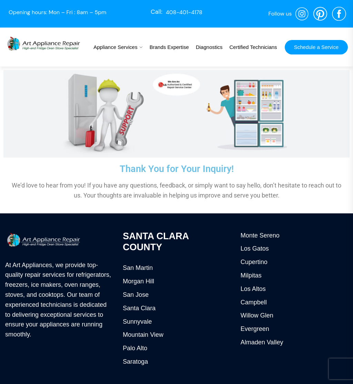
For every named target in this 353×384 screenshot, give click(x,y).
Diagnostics (209, 47)
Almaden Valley (262, 342)
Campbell (254, 302)
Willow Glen (257, 315)
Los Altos (253, 288)
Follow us (280, 13)
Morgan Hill (138, 281)
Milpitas (251, 275)
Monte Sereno (260, 235)
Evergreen (255, 328)
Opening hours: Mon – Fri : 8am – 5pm (58, 12)
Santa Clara (139, 308)
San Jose (136, 294)
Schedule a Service (316, 47)
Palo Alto (135, 348)
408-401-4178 (184, 12)
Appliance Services (115, 47)
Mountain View (143, 334)
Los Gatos (255, 248)
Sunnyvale (137, 321)
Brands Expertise (169, 47)
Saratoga (135, 361)
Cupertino (254, 262)
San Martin (138, 267)
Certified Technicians (253, 47)
